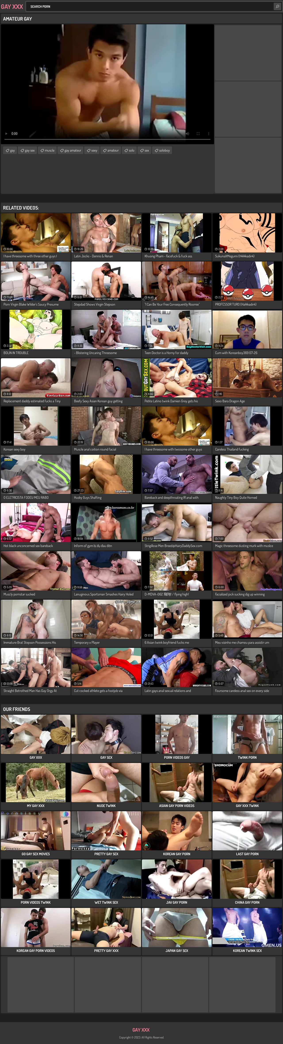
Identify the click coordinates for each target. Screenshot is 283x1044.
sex (147, 150)
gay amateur (73, 150)
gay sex (30, 150)
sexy (94, 150)
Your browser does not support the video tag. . (107, 84)
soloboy (164, 150)
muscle (49, 150)
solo (131, 150)
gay (12, 150)
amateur (113, 150)
